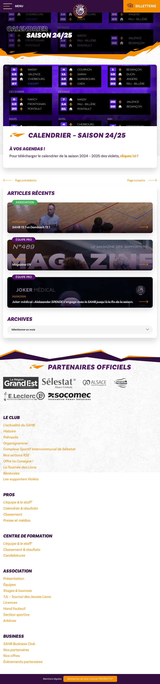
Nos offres (11, 655)
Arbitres (9, 620)
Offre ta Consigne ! (18, 461)
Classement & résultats (21, 549)
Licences (10, 602)
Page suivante (136, 180)
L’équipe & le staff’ (17, 502)
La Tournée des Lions (19, 467)
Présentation (13, 578)
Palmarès (10, 437)
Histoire (9, 431)
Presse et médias (16, 520)
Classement (12, 514)
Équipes (9, 584)
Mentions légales (52, 678)
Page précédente (25, 180)
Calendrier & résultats (20, 508)
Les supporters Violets (21, 479)
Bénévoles (11, 473)
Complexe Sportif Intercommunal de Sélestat (39, 449)
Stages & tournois (17, 590)
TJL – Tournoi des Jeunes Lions (27, 596)
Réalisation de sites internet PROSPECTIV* (90, 678)
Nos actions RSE (16, 455)
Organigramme (15, 443)
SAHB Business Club (19, 643)
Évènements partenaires (22, 661)
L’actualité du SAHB (19, 425)
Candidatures (14, 555)
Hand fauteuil (14, 608)
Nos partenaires (16, 650)
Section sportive (16, 614)
